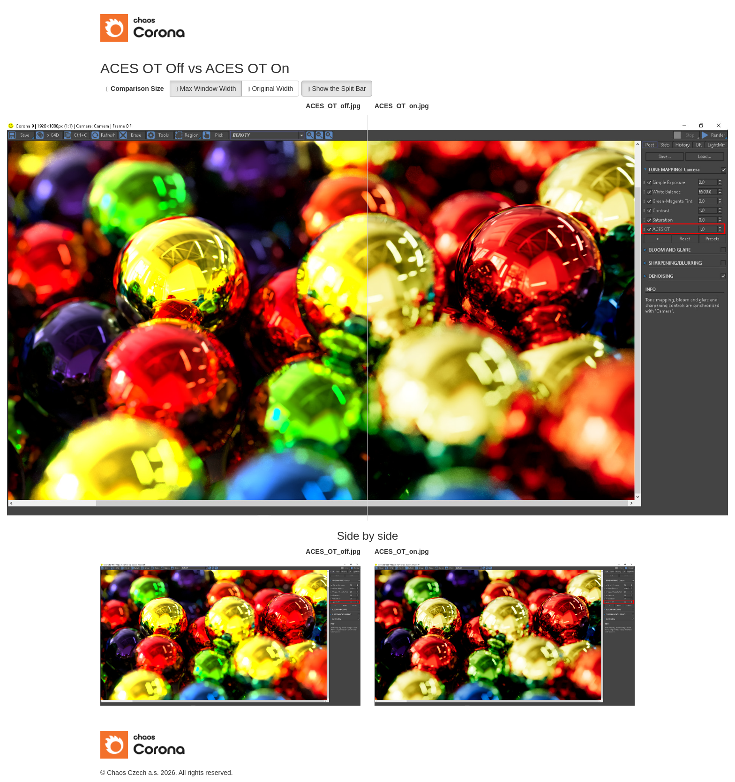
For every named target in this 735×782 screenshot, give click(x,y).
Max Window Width (206, 89)
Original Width (270, 89)
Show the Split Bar (337, 89)
